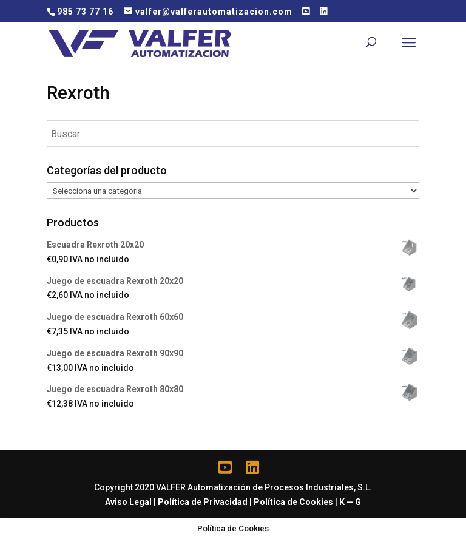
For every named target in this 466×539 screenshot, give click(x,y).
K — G (350, 502)
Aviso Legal (128, 502)
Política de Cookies (293, 502)
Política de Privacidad (203, 502)
